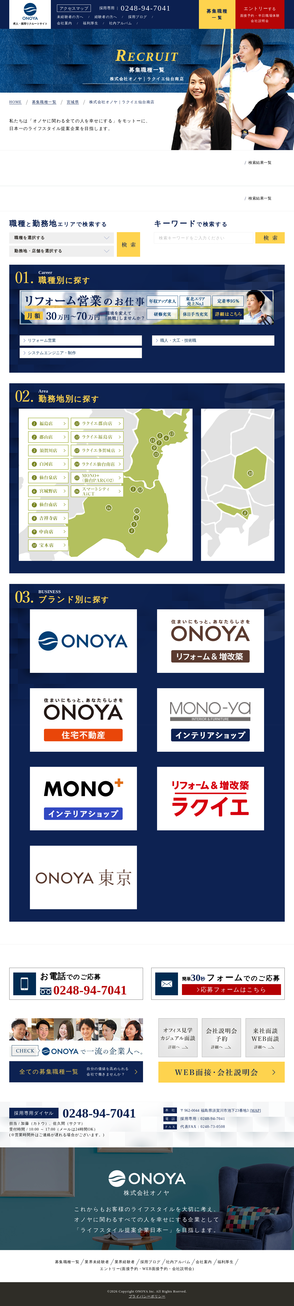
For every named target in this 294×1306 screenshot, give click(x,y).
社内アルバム (120, 23)
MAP (255, 1111)
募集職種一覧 (67, 1262)
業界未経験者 (97, 1262)
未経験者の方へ (70, 17)
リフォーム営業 (42, 340)
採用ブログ (137, 17)
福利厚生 (90, 23)
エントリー (147, 1269)
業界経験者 (125, 1262)
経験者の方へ (106, 17)
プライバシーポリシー (147, 1296)
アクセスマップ (74, 8)
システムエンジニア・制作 (52, 353)
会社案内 (64, 23)
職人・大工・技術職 (178, 340)
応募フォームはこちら (234, 989)
